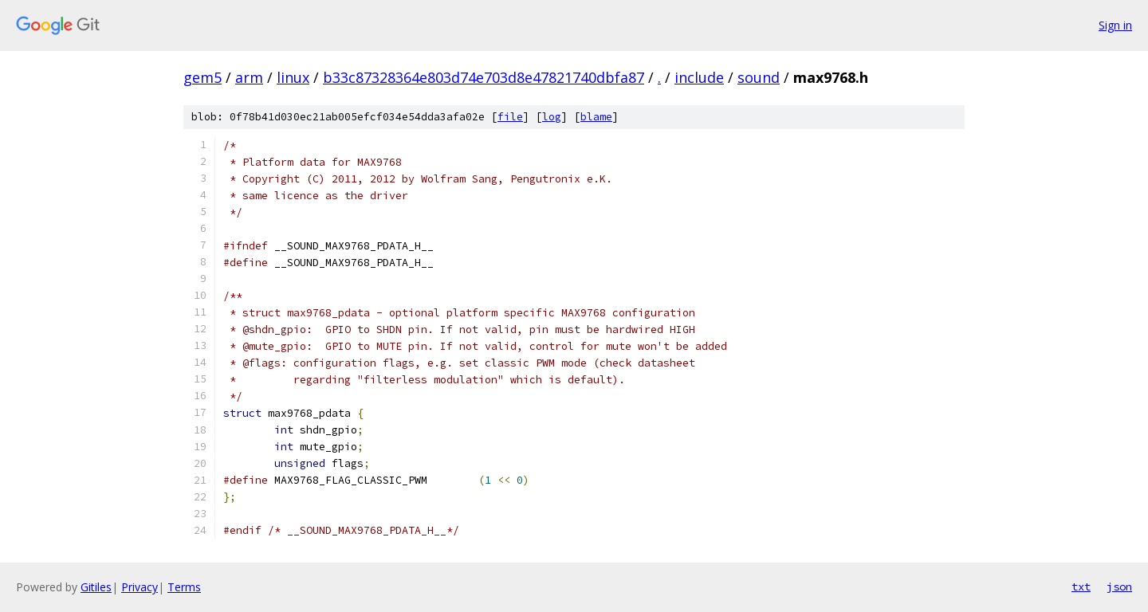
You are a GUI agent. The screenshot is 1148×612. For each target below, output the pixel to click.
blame (596, 117)
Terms (184, 586)
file (510, 117)
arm (249, 77)
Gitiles (96, 586)
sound (758, 77)
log (551, 117)
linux (293, 77)
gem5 (202, 77)
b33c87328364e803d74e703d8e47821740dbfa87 (483, 77)
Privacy (139, 586)
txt (1081, 586)
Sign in (1115, 25)
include (699, 77)
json (1119, 586)
